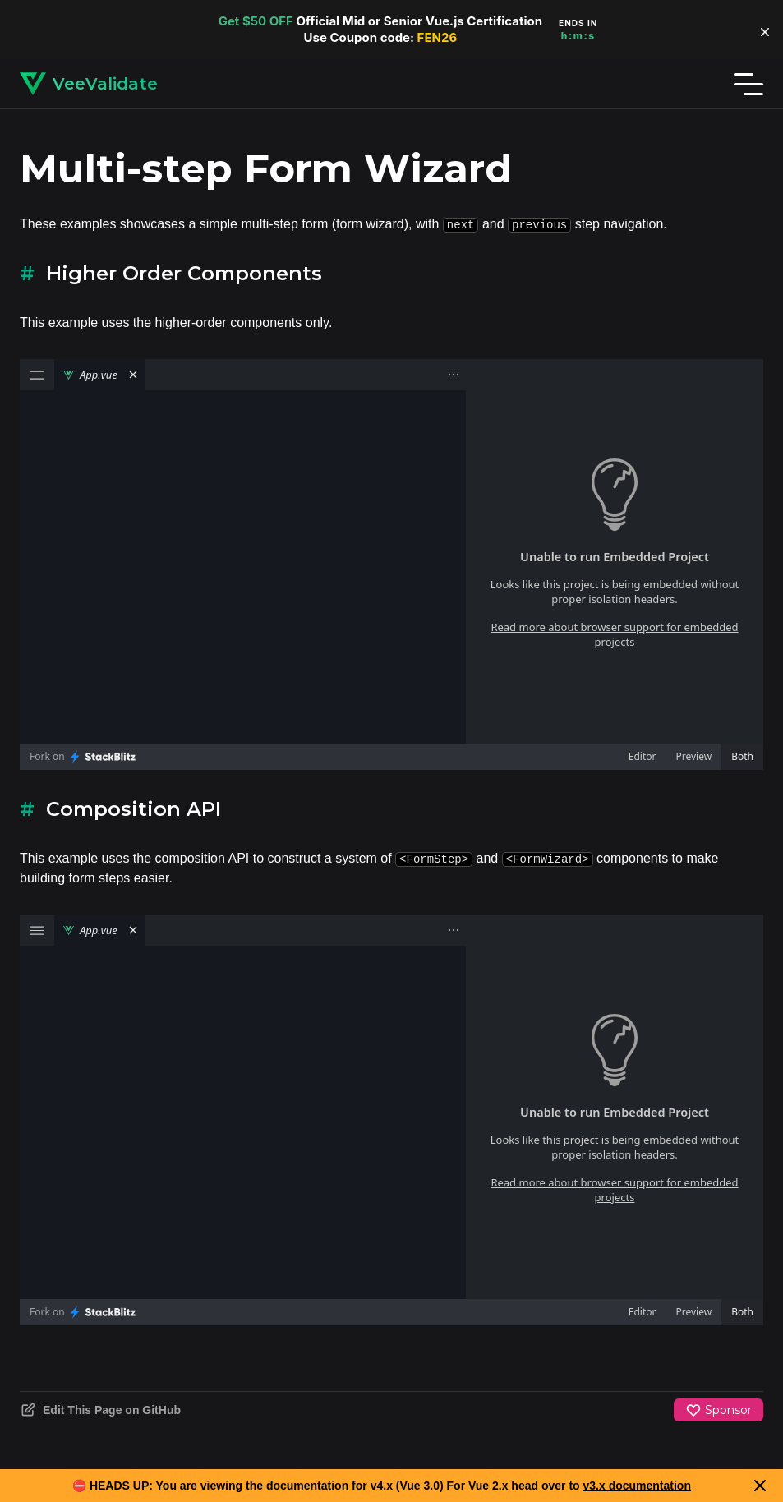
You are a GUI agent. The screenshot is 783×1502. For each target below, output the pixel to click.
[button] (765, 32)
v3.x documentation (637, 1485)
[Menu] (748, 84)
